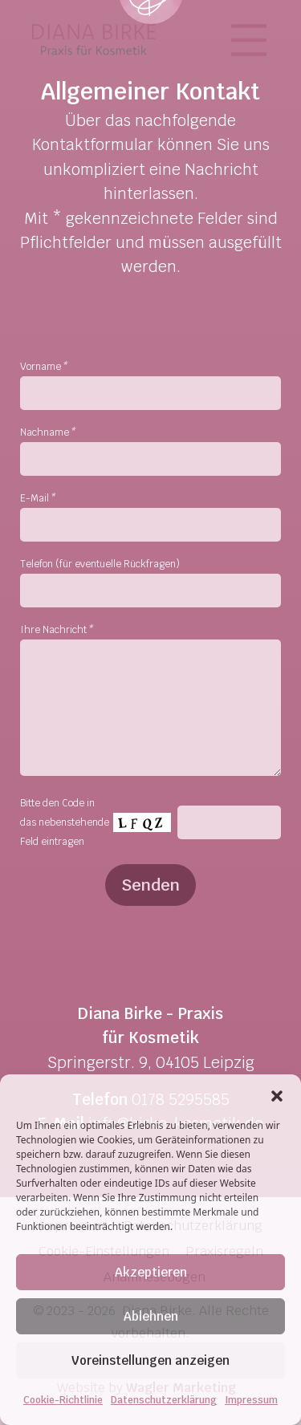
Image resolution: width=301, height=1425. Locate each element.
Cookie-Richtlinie (63, 1400)
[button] (277, 1094)
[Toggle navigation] (253, 40)
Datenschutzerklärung (164, 1400)
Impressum (251, 1400)
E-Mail (37, 498)
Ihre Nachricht (56, 629)
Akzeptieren (151, 1272)
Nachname (47, 432)
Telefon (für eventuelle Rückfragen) (100, 564)
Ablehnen (151, 1316)
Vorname (43, 366)
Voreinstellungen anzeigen (150, 1360)
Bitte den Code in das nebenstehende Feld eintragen (64, 822)
